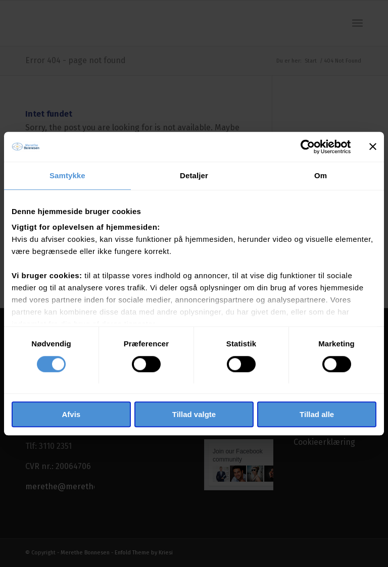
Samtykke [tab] (67, 175)
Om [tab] (320, 175)
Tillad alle (317, 414)
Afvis (71, 414)
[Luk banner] (372, 146)
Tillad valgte (194, 414)
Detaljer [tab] (194, 175)
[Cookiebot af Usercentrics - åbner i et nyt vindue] (306, 146)
